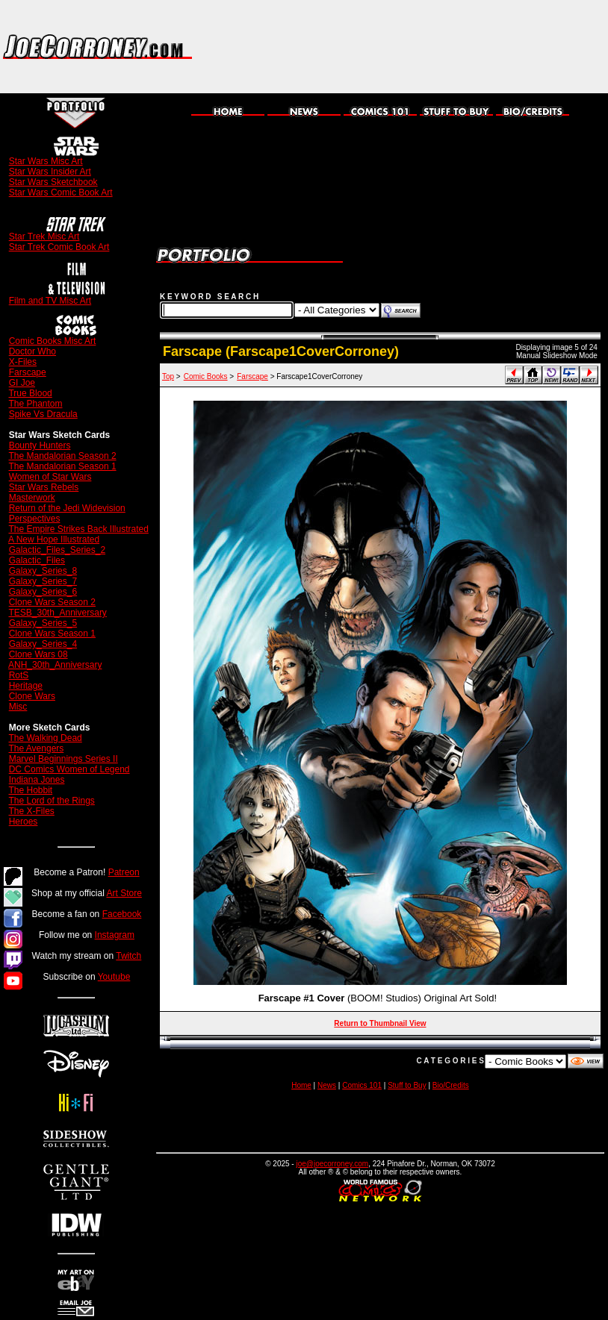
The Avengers (35, 748)
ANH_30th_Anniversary (55, 665)
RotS (19, 675)
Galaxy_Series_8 (43, 571)
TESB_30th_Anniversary (57, 612)
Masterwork (32, 497)
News (326, 1085)
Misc (18, 706)
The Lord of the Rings (51, 800)
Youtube (114, 977)
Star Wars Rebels (44, 487)
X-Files (23, 362)
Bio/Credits (450, 1085)
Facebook (122, 914)
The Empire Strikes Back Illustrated (78, 529)
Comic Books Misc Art (52, 341)
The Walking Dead (44, 738)
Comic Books (206, 376)
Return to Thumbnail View (380, 1023)
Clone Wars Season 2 (52, 602)
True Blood (30, 393)
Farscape (27, 372)
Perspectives (35, 518)
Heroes (23, 821)
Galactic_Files (37, 560)
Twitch (128, 956)
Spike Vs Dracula (43, 414)
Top (168, 376)
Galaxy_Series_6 (43, 592)
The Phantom (35, 403)
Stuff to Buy (407, 1085)
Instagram (114, 935)
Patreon (124, 872)
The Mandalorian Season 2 (62, 456)
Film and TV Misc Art (50, 300)
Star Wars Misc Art (46, 161)
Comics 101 (362, 1085)
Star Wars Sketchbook (53, 182)
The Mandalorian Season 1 (62, 466)
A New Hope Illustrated (53, 539)
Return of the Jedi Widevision (67, 508)
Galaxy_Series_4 (43, 644)
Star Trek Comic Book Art (59, 247)
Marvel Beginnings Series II (63, 759)
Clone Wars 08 (38, 654)
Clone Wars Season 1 (52, 633)
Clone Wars (32, 696)
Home (301, 1085)
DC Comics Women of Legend (69, 769)
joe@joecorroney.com (332, 1164)
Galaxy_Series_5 (43, 623)
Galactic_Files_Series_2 (57, 550)
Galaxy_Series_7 (43, 581)
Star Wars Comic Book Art (61, 192)
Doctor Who (32, 351)
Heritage (26, 686)
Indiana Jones (37, 780)
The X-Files (31, 811)
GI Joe (22, 383)
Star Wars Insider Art (50, 171)
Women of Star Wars (50, 477)
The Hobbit (30, 790)
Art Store (124, 893)
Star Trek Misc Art (44, 236)
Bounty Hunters (40, 445)
